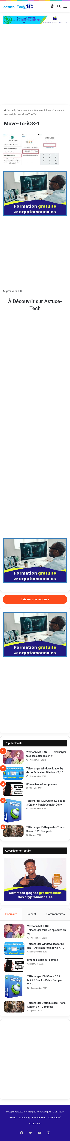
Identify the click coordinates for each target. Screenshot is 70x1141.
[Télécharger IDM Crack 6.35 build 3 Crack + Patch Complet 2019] (13, 811)
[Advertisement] (35, 68)
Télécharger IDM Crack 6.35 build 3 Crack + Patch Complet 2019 (45, 980)
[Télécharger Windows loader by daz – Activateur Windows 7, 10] (13, 773)
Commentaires (55, 914)
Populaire (11, 914)
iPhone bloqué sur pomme (41, 784)
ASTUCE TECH (56, 1111)
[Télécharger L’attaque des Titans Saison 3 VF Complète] (13, 831)
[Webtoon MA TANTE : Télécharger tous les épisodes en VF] (13, 757)
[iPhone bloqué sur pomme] (13, 789)
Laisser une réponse (35, 599)
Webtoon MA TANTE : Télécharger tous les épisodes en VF (46, 930)
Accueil (9, 110)
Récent (31, 914)
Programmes (39, 1117)
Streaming (23, 1117)
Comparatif (54, 1117)
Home (13, 1117)
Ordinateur (35, 1123)
